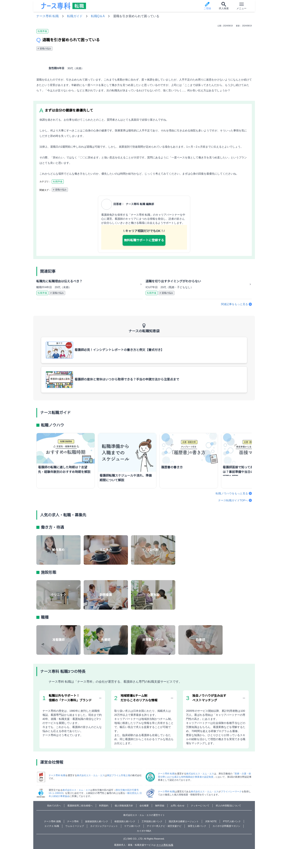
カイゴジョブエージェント (104, 826)
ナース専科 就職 (52, 821)
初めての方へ (54, 805)
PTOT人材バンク (232, 821)
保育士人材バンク (197, 826)
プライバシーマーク (231, 791)
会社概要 (144, 805)
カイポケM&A (144, 831)
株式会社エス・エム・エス (91, 775)
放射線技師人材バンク (96, 821)
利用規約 (103, 805)
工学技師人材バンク (152, 821)
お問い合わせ (177, 805)
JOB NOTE (211, 821)
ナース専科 (73, 821)
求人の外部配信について (228, 805)
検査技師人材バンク (124, 821)
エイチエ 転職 (51, 826)
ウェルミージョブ (74, 826)
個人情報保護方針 (124, 805)
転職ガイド (75, 16)
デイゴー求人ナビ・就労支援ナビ (164, 826)
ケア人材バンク (132, 826)
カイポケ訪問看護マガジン (226, 826)
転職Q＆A (98, 16)
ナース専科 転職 (47, 16)
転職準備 (42, 31)
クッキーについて (200, 805)
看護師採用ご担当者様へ (80, 805)
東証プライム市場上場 (118, 775)
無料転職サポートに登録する (144, 240)
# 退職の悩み (44, 48)
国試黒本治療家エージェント (184, 821)
